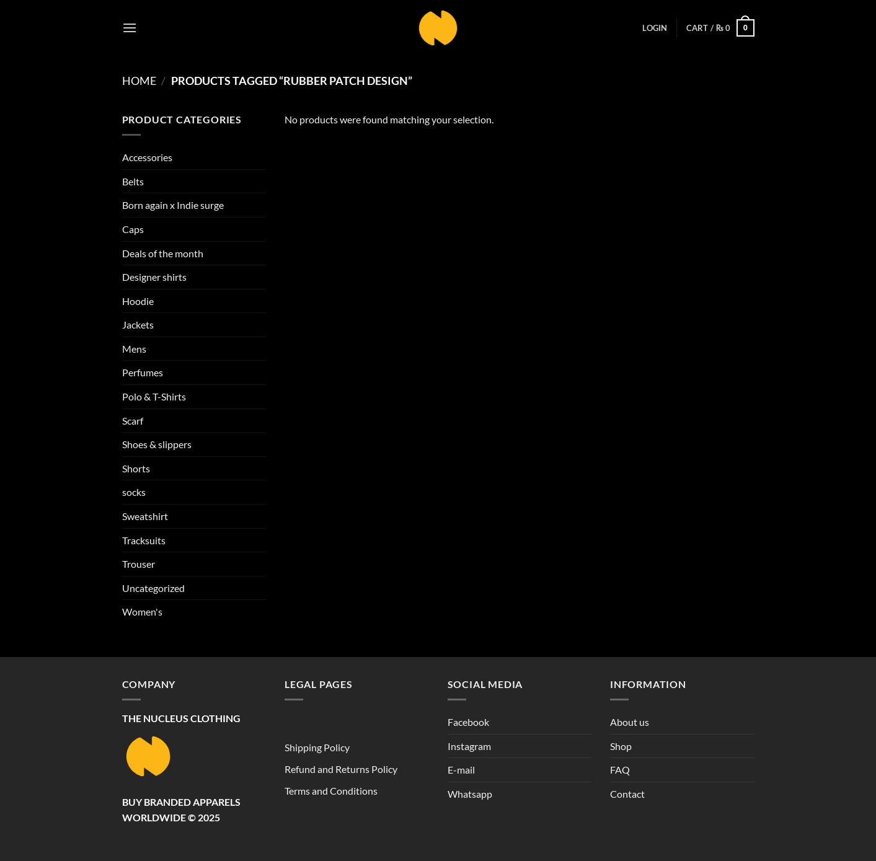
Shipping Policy (317, 747)
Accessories (147, 157)
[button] (129, 27)
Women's (142, 611)
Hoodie (138, 301)
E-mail (461, 769)
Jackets (138, 324)
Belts (133, 181)
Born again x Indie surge (173, 205)
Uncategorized (153, 588)
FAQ (620, 769)
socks (134, 492)
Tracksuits (144, 540)
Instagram (469, 746)
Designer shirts (154, 277)
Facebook (468, 722)
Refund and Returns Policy (341, 769)
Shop (621, 746)
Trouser (138, 564)
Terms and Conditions (331, 791)
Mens (134, 349)
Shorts (136, 468)
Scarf (132, 420)
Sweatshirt (145, 516)
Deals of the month (162, 253)
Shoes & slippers (157, 444)
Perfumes (142, 372)
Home (139, 80)
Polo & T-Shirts (154, 396)
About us (629, 722)
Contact (627, 794)
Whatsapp (470, 794)
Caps (133, 229)
